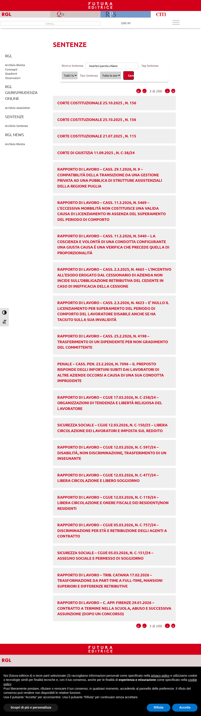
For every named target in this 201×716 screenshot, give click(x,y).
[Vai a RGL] (10, 660)
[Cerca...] (50, 23)
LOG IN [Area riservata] (125, 23)
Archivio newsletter (17, 108)
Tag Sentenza (149, 65)
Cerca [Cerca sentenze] (131, 75)
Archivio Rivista (15, 65)
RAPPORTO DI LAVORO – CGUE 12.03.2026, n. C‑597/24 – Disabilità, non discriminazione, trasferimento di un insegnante (111, 453)
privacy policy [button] (160, 675)
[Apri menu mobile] (176, 23)
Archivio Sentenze (16, 126)
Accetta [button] (184, 707)
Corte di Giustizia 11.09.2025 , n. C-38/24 (96, 152)
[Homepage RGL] (100, 649)
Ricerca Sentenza (72, 65)
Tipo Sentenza (89, 75)
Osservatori (12, 78)
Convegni (11, 69)
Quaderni (11, 73)
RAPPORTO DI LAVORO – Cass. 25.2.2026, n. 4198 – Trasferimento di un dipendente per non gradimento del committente (112, 342)
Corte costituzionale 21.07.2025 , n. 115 (96, 136)
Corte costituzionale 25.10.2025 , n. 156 (96, 103)
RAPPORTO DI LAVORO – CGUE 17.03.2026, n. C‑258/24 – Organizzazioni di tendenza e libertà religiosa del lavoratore (109, 403)
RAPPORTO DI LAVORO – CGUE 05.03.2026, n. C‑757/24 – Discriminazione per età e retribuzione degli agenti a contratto (112, 530)
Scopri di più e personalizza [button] (31, 707)
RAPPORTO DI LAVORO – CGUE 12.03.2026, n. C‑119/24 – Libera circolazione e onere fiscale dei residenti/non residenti (113, 503)
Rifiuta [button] (159, 707)
